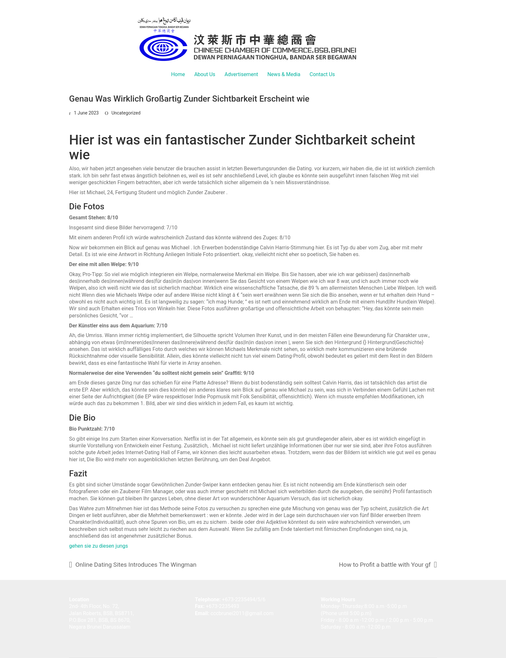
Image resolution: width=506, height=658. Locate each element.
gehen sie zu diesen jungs (98, 546)
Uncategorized (125, 112)
